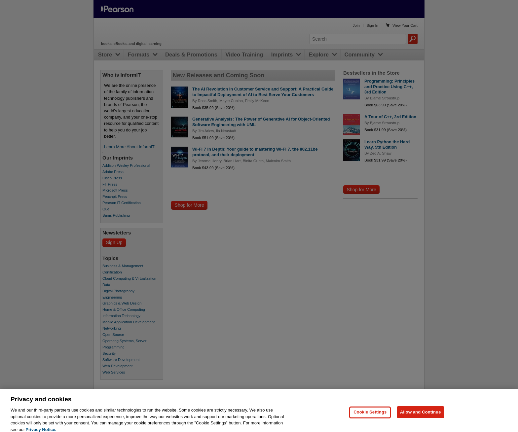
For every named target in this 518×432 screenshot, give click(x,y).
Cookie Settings (370, 421)
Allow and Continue (420, 421)
